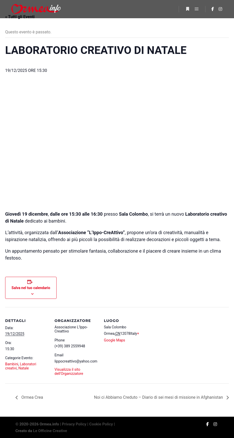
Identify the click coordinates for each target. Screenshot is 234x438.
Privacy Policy (74, 424)
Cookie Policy (101, 424)
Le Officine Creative (50, 431)
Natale (23, 368)
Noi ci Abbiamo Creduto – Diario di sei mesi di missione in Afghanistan (159, 397)
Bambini (11, 364)
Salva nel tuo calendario (31, 288)
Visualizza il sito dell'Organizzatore (69, 371)
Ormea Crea (31, 397)
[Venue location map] (180, 360)
